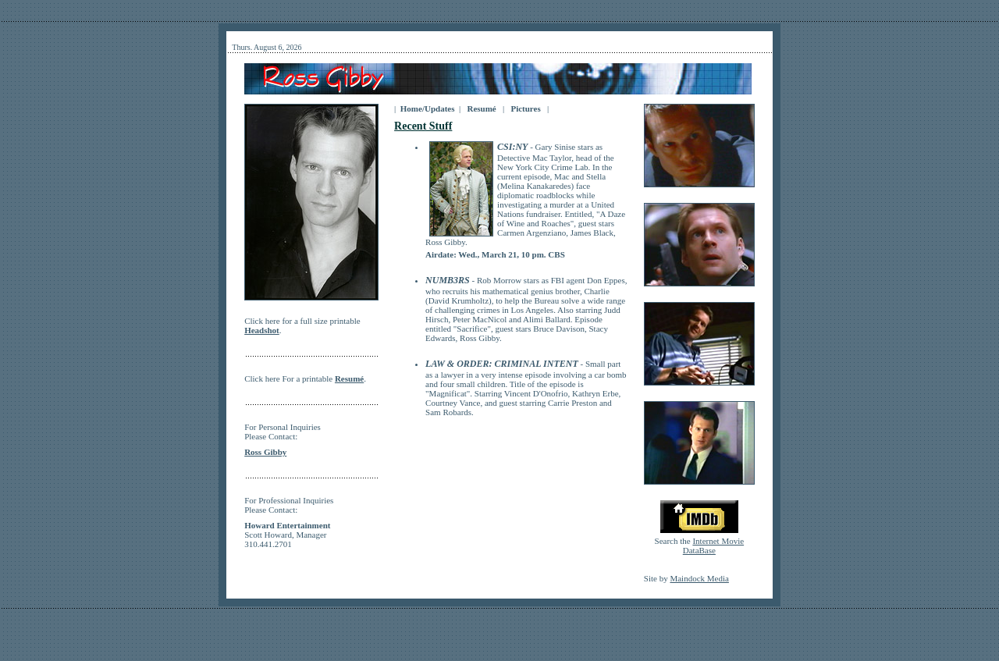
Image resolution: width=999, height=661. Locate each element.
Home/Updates (427, 108)
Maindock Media (699, 578)
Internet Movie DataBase (713, 545)
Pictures (525, 108)
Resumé (481, 108)
